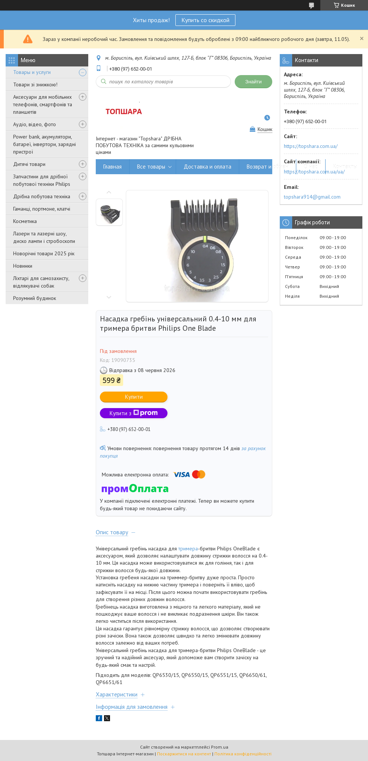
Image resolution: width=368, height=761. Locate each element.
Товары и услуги (32, 72)
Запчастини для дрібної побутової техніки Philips (41, 180)
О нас (311, 166)
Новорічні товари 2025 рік (43, 253)
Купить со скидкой (205, 20)
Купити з (134, 413)
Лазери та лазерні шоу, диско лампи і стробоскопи (44, 237)
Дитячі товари (29, 164)
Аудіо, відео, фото (34, 124)
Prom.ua (219, 747)
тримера (188, 548)
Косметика (25, 221)
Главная (112, 166)
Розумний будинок (34, 298)
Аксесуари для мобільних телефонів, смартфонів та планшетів (42, 104)
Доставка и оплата (207, 166)
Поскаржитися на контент (184, 753)
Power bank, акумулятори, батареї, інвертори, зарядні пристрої (44, 144)
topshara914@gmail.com (312, 196)
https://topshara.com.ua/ (311, 146)
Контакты (345, 166)
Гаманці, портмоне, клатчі (41, 208)
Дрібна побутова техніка (41, 196)
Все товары (151, 166)
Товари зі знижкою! (35, 84)
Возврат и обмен (267, 166)
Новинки (22, 265)
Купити (134, 396)
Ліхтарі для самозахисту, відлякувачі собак (41, 282)
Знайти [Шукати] (253, 81)
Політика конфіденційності (242, 753)
